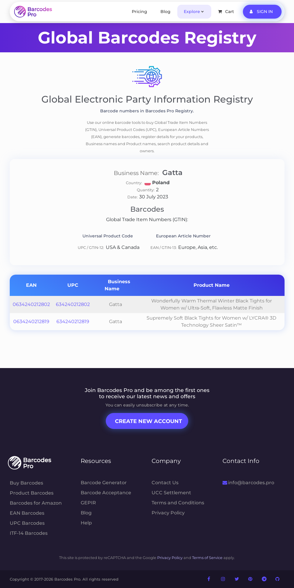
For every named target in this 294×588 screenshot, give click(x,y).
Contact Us (165, 482)
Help (86, 523)
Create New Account (148, 421)
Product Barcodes (31, 493)
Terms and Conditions (178, 503)
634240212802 (73, 304)
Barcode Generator (104, 482)
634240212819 (72, 321)
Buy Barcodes (26, 483)
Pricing (139, 11)
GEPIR (88, 503)
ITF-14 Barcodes (29, 533)
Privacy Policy (168, 513)
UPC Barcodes (27, 523)
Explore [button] (192, 11)
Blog (165, 11)
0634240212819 (31, 321)
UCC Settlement (171, 492)
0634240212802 (31, 304)
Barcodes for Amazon (36, 503)
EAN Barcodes (27, 513)
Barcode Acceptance (106, 492)
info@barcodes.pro (248, 482)
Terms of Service (207, 557)
